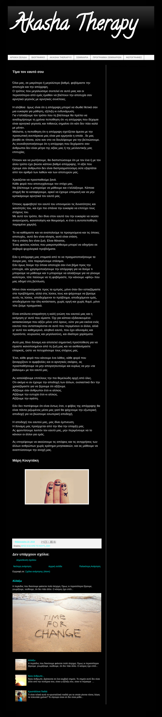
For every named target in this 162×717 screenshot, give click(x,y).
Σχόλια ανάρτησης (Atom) (37, 571)
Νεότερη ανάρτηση (22, 566)
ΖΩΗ (48, 546)
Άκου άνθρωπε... (36, 676)
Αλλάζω (17, 580)
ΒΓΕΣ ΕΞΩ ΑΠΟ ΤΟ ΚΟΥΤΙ (33, 546)
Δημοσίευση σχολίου (26, 560)
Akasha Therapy (74, 25)
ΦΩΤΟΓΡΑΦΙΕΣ (134, 57)
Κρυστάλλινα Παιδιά (37, 691)
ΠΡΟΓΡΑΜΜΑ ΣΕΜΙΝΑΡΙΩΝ (107, 57)
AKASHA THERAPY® (60, 57)
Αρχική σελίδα (55, 566)
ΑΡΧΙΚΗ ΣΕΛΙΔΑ (18, 57)
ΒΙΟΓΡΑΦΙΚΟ (38, 57)
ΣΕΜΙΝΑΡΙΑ (82, 57)
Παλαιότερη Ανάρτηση (89, 566)
